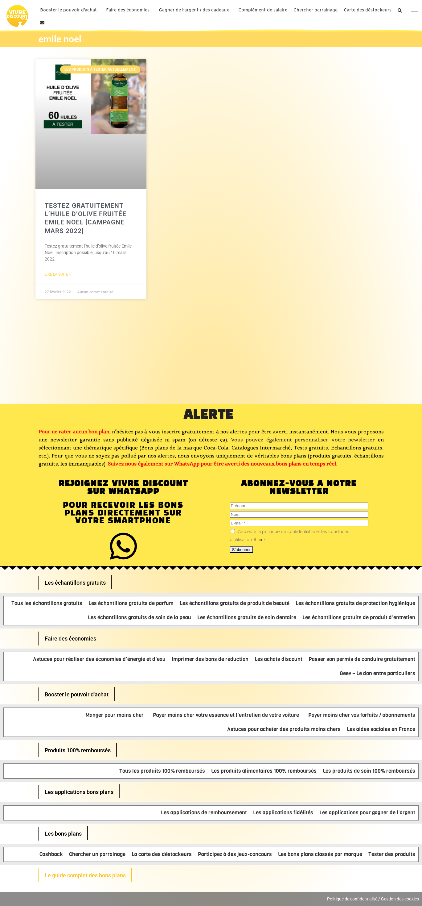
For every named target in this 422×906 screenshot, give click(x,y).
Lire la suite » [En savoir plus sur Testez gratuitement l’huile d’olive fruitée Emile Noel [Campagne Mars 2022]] (58, 274)
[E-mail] (299, 523)
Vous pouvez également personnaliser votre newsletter (303, 439)
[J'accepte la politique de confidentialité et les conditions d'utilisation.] (233, 531)
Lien (259, 539)
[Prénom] (299, 506)
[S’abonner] (241, 549)
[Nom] (299, 514)
